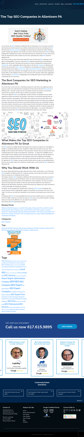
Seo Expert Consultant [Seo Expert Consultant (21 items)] (17, 291)
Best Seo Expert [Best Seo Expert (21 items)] (6, 264)
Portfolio (57, 4)
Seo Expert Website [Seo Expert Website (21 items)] (15, 298)
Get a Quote (67, 326)
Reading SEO (65, 428)
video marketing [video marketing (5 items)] (7, 309)
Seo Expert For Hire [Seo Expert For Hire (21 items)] (7, 297)
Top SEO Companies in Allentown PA (28, 230)
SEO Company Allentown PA (10, 230)
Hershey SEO (32, 428)
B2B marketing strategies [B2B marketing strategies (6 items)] (15, 261)
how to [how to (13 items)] (24, 266)
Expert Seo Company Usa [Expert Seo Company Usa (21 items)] (16, 266)
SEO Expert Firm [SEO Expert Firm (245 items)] (18, 294)
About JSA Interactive (29, 412)
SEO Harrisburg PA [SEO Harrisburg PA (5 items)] (19, 301)
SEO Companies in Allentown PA (45, 228)
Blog (62, 4)
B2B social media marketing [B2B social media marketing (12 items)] (18, 263)
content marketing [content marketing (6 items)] (17, 264)
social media (15, 74)
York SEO (71, 428)
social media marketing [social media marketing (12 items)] (14, 307)
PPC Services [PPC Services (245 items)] (9, 275)
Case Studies (68, 4)
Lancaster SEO (39, 428)
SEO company (40, 65)
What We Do (43, 4)
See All (79, 400)
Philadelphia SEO (48, 428)
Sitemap (25, 422)
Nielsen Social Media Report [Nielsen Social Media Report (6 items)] (11, 272)
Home (36, 4)
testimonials (5, 65)
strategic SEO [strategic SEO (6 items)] (22, 307)
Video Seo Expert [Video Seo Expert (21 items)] (14, 309)
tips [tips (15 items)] (2, 309)
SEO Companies (6, 222)
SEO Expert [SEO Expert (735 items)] (16, 285)
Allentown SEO (8, 428)
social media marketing (34, 69)
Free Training (26, 418)
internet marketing (15, 50)
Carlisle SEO (16, 428)
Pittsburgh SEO (57, 428)
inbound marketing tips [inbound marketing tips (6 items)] (15, 269)
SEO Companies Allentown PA (27, 228)
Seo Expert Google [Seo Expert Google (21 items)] (17, 297)
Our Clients (26, 414)
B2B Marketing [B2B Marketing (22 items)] (6, 261)
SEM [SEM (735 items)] (12, 281)
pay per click (21, 69)
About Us (51, 4)
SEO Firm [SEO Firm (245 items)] (12, 301)
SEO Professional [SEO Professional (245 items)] (11, 304)
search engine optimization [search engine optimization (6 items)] (21, 275)
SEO (13, 46)
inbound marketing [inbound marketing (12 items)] (6, 269)
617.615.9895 (78, 4)
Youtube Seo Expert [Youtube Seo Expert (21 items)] (10, 311)
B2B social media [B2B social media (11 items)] (7, 263)
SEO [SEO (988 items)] (17, 281)
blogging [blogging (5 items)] (12, 264)
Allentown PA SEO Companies (10, 228)
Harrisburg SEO (24, 428)
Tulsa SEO (76, 428)
